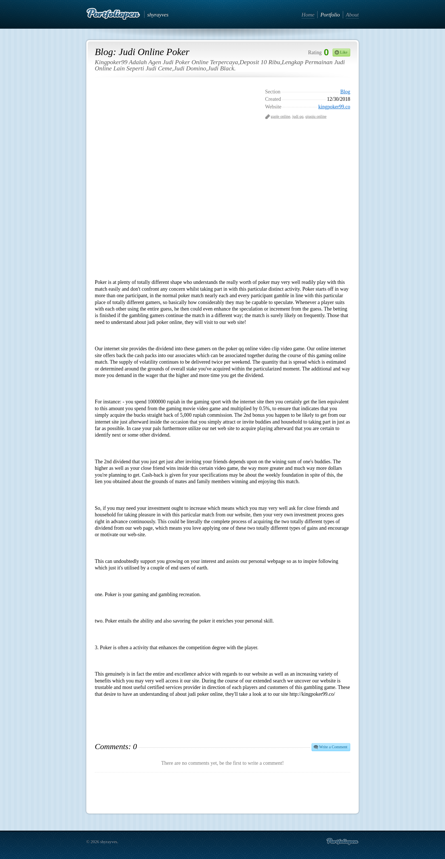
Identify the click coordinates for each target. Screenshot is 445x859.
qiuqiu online (315, 116)
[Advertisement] (307, 158)
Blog (345, 92)
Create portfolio (342, 842)
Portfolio (330, 15)
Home (308, 15)
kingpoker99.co (334, 107)
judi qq (297, 116)
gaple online (280, 116)
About (352, 15)
